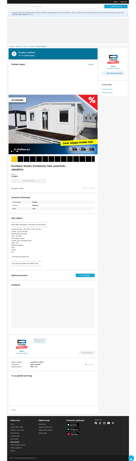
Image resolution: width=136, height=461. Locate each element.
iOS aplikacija (73, 425)
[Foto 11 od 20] (76, 159)
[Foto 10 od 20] (70, 159)
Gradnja (25, 46)
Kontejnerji (32, 46)
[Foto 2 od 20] (20, 159)
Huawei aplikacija (73, 434)
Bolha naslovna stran (17, 6)
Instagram (104, 423)
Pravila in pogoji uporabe (17, 445)
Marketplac (18, 46)
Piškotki (12, 451)
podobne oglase (29, 55)
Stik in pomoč (14, 442)
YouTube (108, 423)
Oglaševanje (42, 424)
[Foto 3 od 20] (27, 159)
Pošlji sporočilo (28, 180)
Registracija (123, 1)
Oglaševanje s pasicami (46, 430)
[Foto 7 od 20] (51, 159)
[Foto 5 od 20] (39, 159)
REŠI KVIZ (30, 14)
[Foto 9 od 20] (64, 159)
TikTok (100, 423)
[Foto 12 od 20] (82, 159)
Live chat (131, 458)
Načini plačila (14, 439)
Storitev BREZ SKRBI (16, 427)
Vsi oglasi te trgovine (22, 353)
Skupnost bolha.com (113, 423)
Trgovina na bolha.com (45, 427)
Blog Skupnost (14, 433)
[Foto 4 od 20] (33, 159)
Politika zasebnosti (16, 448)
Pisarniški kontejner (107, 89)
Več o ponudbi (85, 275)
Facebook (96, 423)
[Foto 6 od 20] (45, 159)
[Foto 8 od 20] (57, 159)
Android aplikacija (73, 429)
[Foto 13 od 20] (88, 159)
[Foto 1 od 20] (14, 159)
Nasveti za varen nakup (17, 430)
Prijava (116, 1)
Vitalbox (21, 351)
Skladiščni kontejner (107, 92)
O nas (12, 424)
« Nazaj (13, 410)
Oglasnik (11, 46)
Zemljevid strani (15, 436)
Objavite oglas (43, 433)
